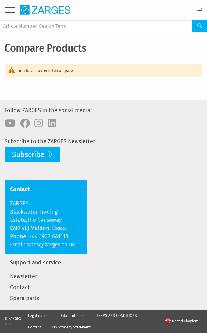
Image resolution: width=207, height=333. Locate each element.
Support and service (35, 262)
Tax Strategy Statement (71, 327)
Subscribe (29, 154)
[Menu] (10, 11)
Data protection (72, 316)
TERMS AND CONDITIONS (117, 316)
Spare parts (24, 298)
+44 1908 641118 (48, 236)
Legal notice (38, 316)
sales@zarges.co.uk (51, 244)
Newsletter (23, 276)
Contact (20, 287)
